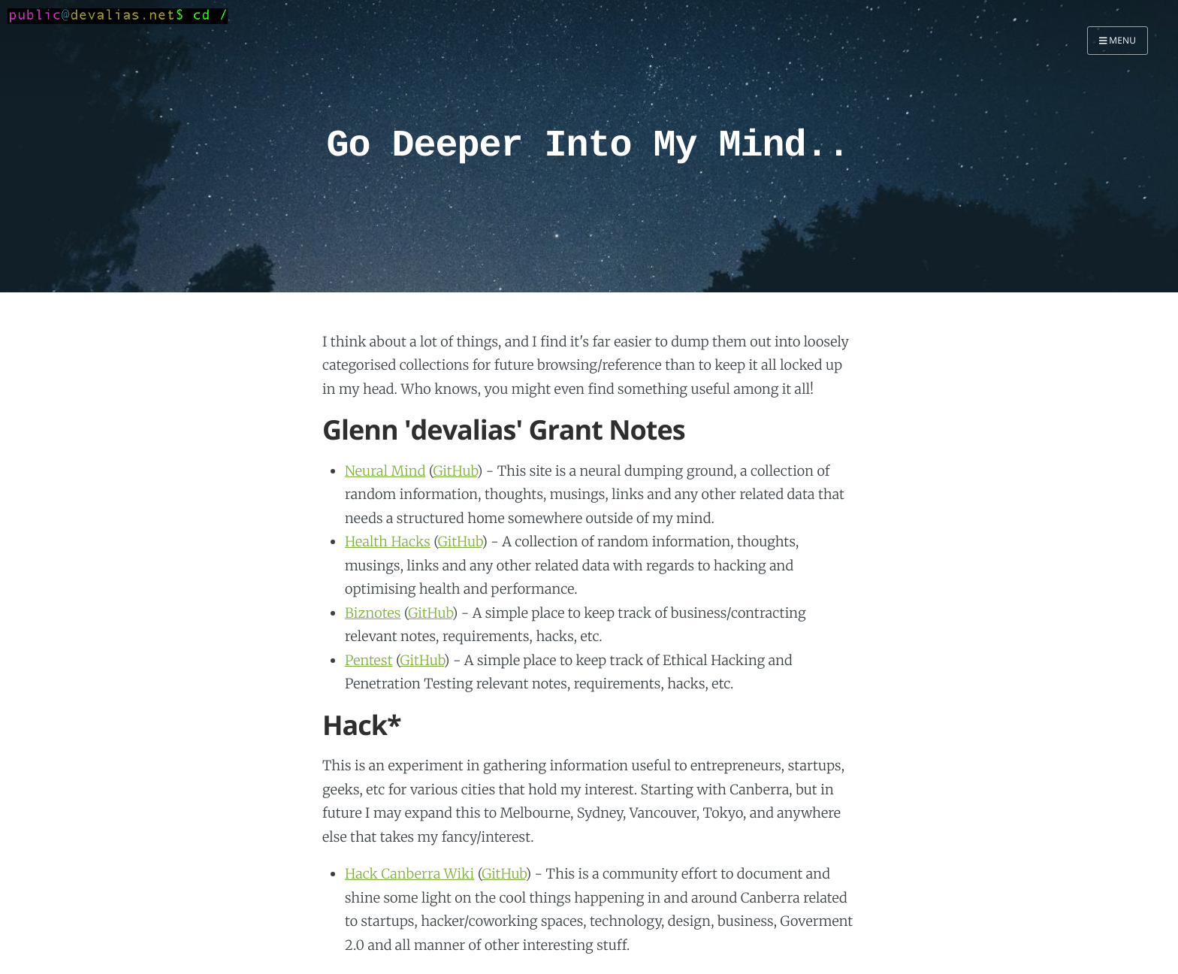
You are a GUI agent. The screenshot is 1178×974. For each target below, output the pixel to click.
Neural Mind (385, 470)
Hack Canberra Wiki (409, 873)
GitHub (454, 470)
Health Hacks (387, 541)
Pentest (369, 660)
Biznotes (372, 613)
